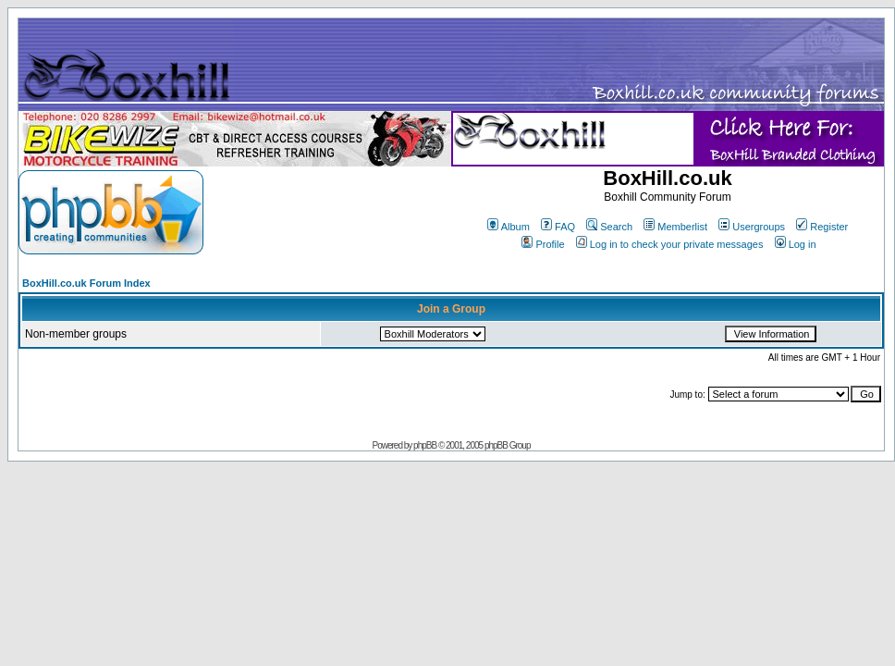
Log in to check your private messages (670, 244)
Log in (795, 244)
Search (609, 226)
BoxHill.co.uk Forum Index (86, 283)
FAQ (558, 226)
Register (822, 226)
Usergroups (751, 226)
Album (508, 226)
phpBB (424, 445)
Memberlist (675, 226)
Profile (542, 244)
